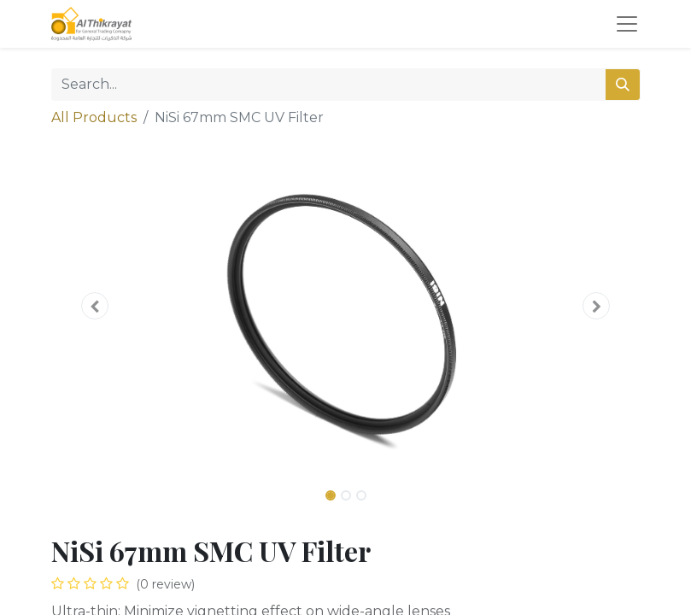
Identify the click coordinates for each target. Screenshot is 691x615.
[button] (95, 305)
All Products (94, 117)
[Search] (623, 84)
